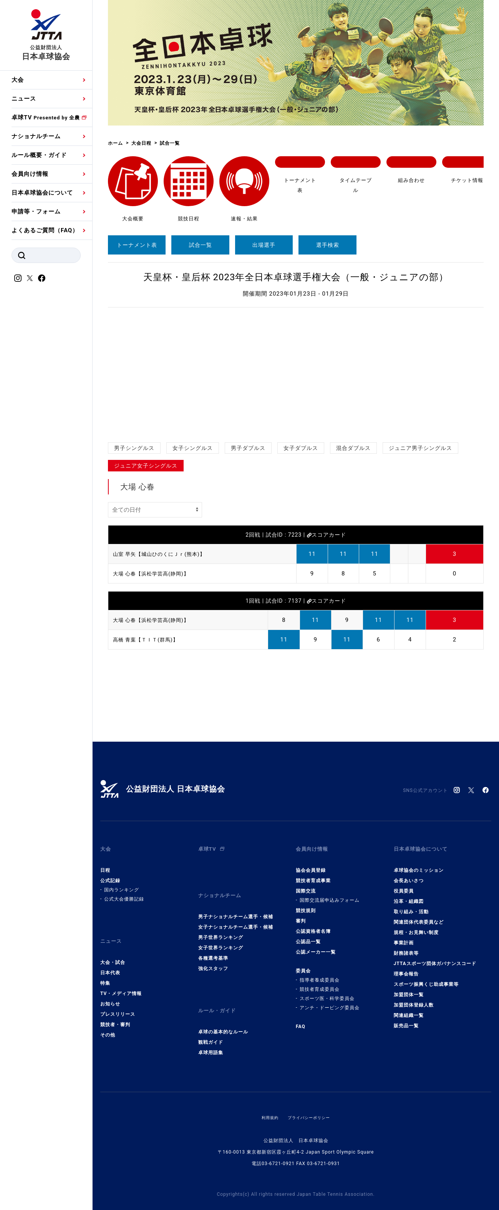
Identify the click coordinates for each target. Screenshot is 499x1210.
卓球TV (46, 117)
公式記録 (110, 874)
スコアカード (326, 535)
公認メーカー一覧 (316, 946)
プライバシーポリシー (310, 1099)
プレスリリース (117, 1002)
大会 (18, 79)
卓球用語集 (210, 1034)
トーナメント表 (137, 245)
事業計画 (404, 936)
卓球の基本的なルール (223, 1013)
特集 (105, 971)
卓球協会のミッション (419, 864)
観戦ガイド (210, 1024)
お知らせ (110, 991)
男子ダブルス (248, 448)
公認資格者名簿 (313, 925)
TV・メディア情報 (121, 981)
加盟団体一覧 (409, 988)
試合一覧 (200, 245)
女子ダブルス (300, 448)
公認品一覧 (308, 935)
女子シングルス (192, 448)
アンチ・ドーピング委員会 (330, 1001)
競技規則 (306, 904)
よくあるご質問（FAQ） (45, 230)
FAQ (300, 1020)
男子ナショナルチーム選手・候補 (235, 904)
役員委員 (404, 885)
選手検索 (327, 245)
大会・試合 (112, 950)
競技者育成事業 (313, 874)
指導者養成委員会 (320, 974)
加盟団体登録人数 (414, 999)
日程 (105, 864)
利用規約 (266, 1099)
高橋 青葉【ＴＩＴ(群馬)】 (150, 639)
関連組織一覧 (409, 1009)
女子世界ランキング (220, 935)
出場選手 (263, 245)
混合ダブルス (353, 448)
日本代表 (110, 960)
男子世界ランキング (220, 925)
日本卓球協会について (42, 192)
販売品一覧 (406, 1019)
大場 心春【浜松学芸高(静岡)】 (156, 573)
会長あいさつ (409, 874)
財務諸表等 (406, 947)
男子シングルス (134, 448)
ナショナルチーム (36, 136)
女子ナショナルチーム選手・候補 (235, 914)
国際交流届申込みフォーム (330, 894)
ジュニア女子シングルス (145, 466)
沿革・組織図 (409, 895)
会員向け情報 (30, 173)
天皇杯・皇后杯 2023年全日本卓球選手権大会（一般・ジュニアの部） (296, 277)
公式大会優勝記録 (124, 893)
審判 (301, 914)
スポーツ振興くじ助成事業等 (426, 978)
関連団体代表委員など (419, 916)
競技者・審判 (115, 1012)
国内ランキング (121, 883)
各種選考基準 (213, 946)
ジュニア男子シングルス (420, 448)
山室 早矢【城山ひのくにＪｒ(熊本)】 (165, 553)
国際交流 (306, 885)
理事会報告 (406, 967)
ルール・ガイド (219, 995)
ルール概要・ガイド (39, 155)
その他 (107, 1022)
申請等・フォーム (36, 211)
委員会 (303, 964)
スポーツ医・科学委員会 (327, 992)
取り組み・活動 (411, 905)
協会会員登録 (311, 864)
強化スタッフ (213, 956)
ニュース (24, 98)
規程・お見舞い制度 (416, 926)
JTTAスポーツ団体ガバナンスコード (435, 957)
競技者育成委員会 (320, 983)
